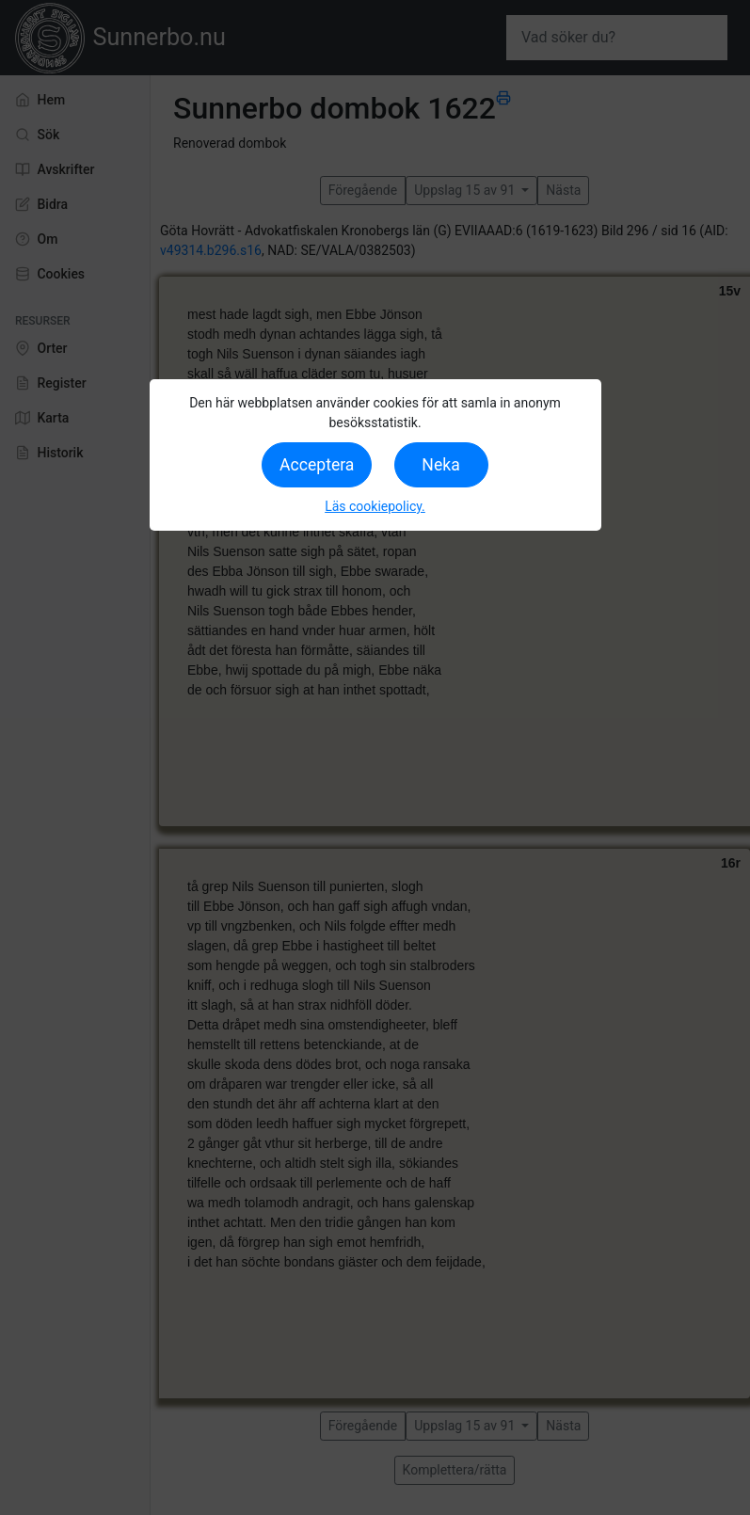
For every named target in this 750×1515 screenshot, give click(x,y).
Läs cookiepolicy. (375, 506)
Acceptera (316, 464)
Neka (440, 464)
